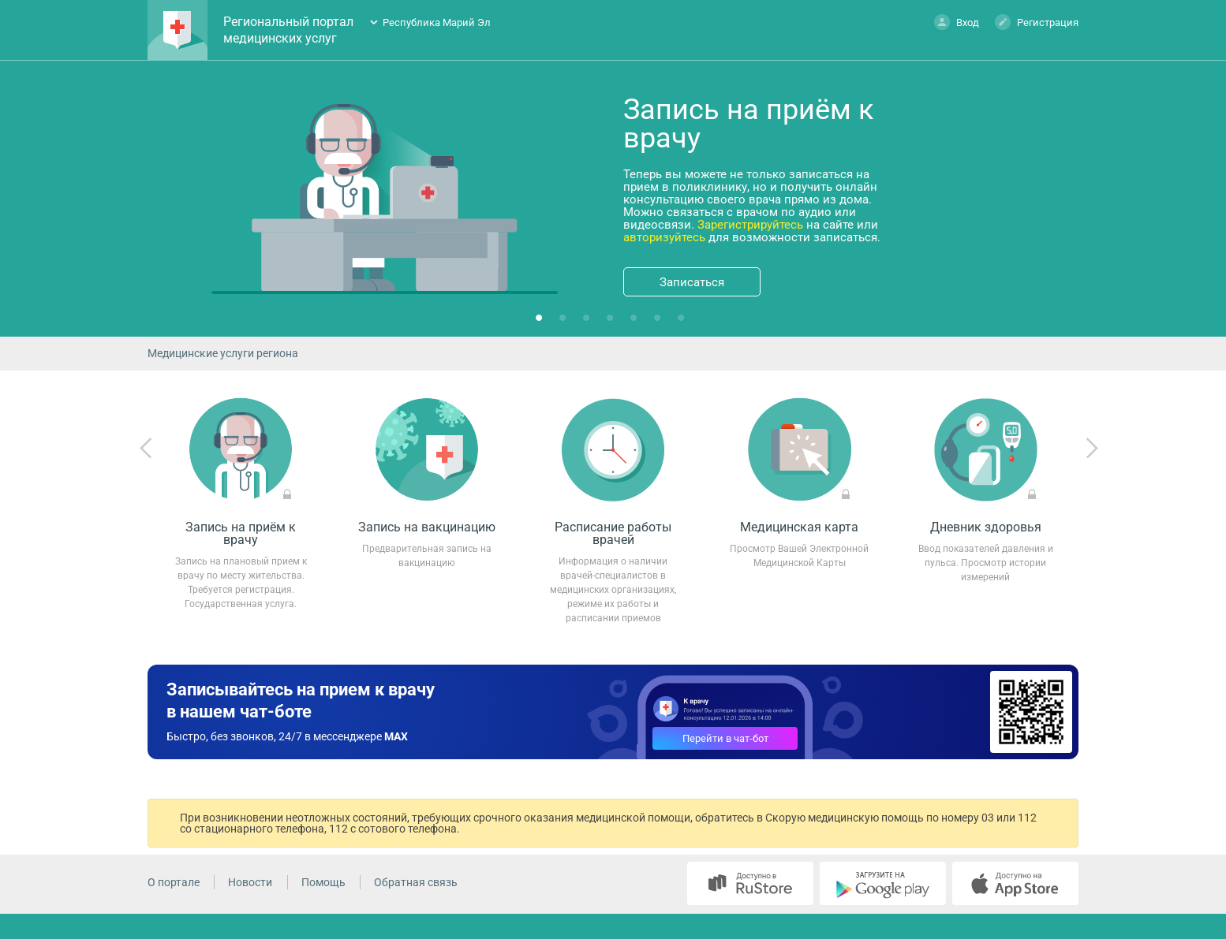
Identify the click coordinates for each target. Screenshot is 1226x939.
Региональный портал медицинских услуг (288, 30)
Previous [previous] (146, 449)
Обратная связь (416, 882)
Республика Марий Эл (437, 22)
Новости (250, 882)
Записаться (692, 282)
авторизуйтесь (664, 237)
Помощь (323, 882)
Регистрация (1036, 21)
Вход (956, 21)
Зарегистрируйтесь (750, 225)
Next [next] (1092, 449)
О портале (174, 882)
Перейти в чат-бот (725, 738)
